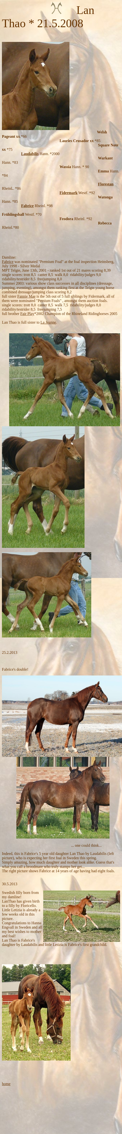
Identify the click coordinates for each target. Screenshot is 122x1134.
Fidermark (69, 193)
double (22, 669)
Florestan (106, 184)
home (6, 1084)
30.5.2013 (9, 884)
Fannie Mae (26, 296)
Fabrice (27, 206)
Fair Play (27, 314)
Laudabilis (30, 154)
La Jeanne (48, 322)
